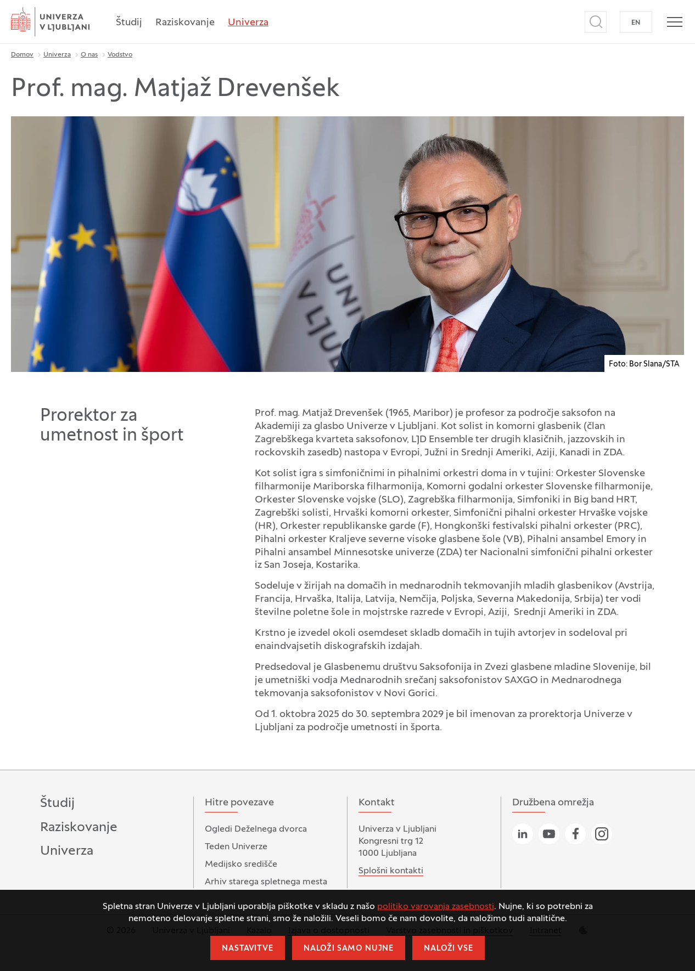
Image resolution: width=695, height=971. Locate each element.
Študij (129, 22)
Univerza (248, 22)
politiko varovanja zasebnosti (435, 906)
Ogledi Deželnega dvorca (256, 829)
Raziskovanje (185, 22)
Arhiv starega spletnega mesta (266, 882)
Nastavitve (247, 948)
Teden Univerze (236, 847)
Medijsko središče (241, 864)
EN (636, 23)
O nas (89, 55)
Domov (22, 55)
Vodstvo (120, 55)
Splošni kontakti (390, 871)
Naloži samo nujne (349, 948)
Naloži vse (448, 948)
